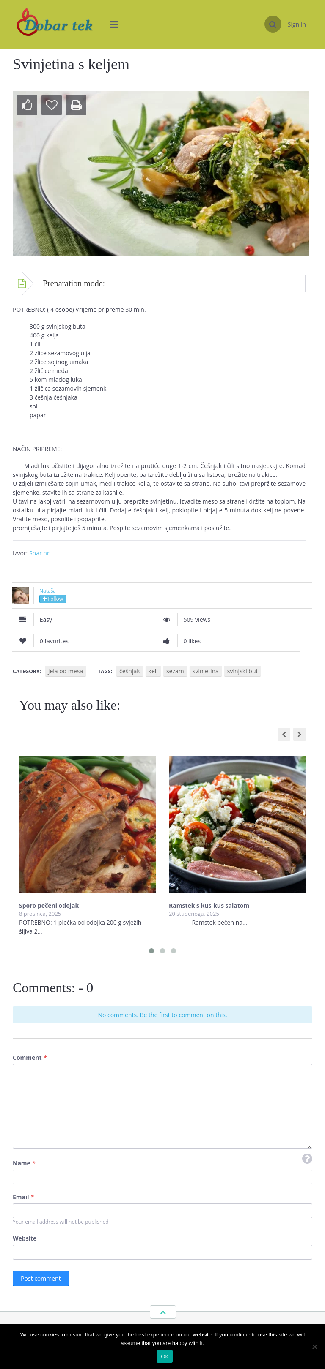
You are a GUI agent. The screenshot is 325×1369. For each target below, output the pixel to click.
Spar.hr (39, 553)
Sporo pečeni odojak (49, 905)
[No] (314, 1346)
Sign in (297, 24)
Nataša (47, 590)
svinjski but (242, 671)
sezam (175, 671)
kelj (153, 671)
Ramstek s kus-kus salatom (209, 905)
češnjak (129, 671)
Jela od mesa (65, 671)
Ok (164, 1356)
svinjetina (206, 671)
